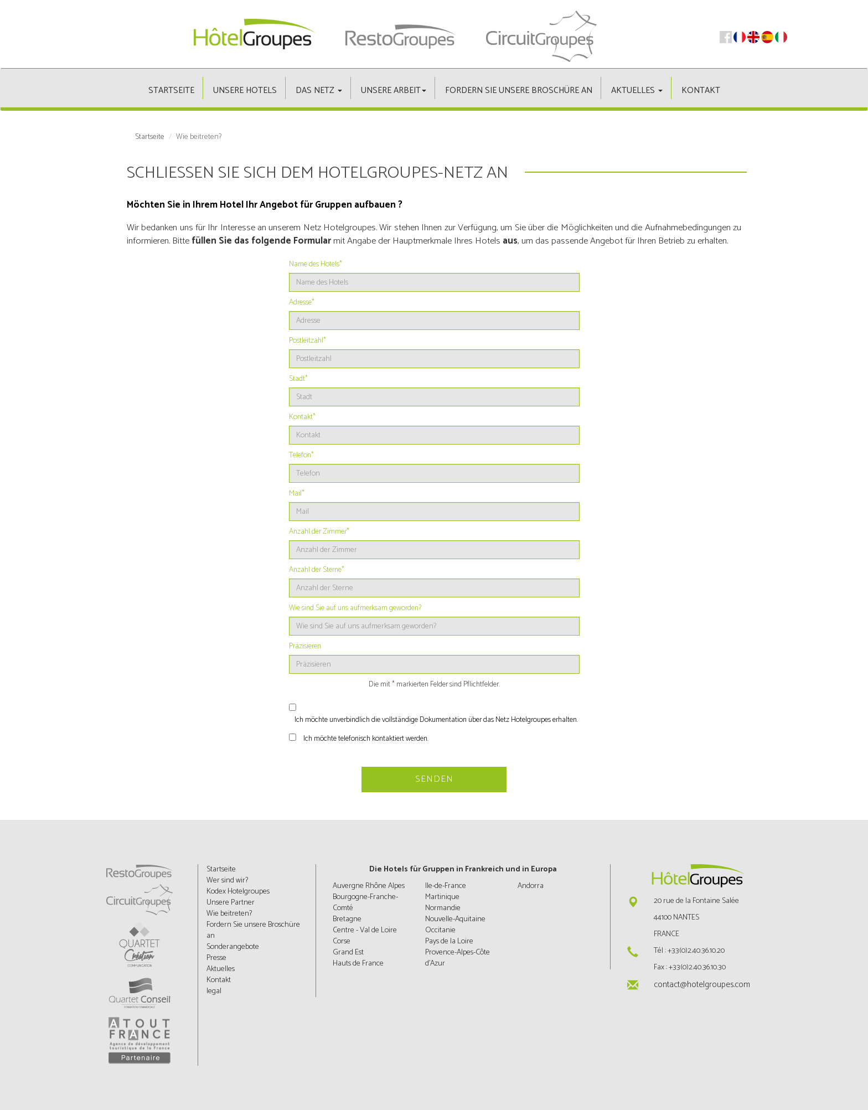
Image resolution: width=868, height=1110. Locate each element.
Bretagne (347, 919)
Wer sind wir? (227, 880)
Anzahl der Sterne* (316, 570)
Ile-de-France (445, 886)
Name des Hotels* (315, 264)
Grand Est (348, 952)
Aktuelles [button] (637, 90)
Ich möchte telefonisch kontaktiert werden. (365, 739)
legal (213, 991)
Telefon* (301, 455)
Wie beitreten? (229, 913)
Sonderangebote (232, 947)
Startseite (171, 90)
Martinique (442, 897)
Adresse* (301, 302)
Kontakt (700, 90)
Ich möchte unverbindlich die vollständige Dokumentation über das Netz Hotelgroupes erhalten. (436, 720)
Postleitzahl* (307, 341)
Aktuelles (220, 969)
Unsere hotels (245, 90)
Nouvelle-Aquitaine (455, 919)
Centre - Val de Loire (365, 930)
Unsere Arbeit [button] (393, 90)
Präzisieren (305, 646)
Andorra (531, 886)
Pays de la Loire (449, 941)
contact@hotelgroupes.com (702, 985)
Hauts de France (358, 963)
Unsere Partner (230, 902)
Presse (216, 958)
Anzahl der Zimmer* (319, 532)
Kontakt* (302, 417)
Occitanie (440, 930)
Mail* (296, 493)
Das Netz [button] (319, 90)
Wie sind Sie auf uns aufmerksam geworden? (355, 608)
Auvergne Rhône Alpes (369, 886)
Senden (434, 779)
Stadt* (298, 379)
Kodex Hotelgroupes (238, 891)
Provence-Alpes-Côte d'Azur (457, 958)
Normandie (443, 908)
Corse (341, 941)
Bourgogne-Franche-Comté (365, 903)
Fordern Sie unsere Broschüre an (518, 90)
